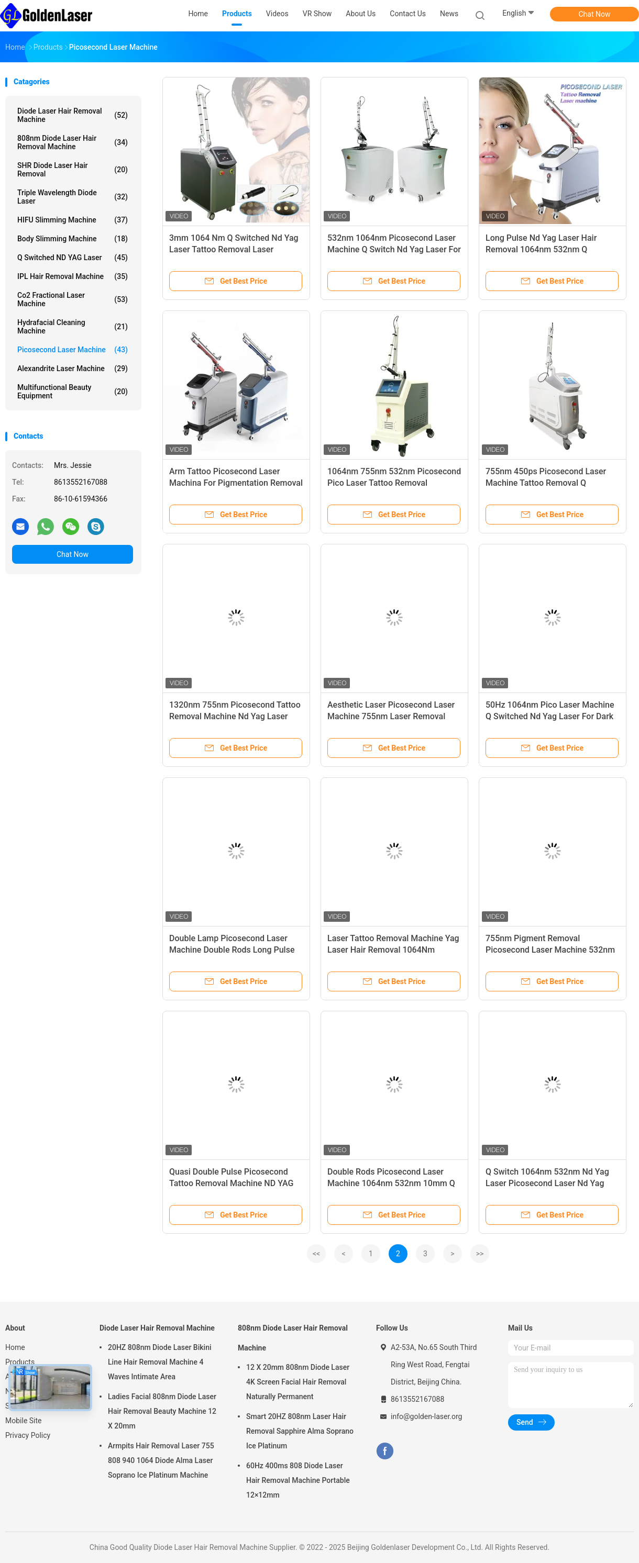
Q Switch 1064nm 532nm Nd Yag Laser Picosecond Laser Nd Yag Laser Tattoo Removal (547, 1183)
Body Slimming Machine (72, 238)
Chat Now (595, 14)
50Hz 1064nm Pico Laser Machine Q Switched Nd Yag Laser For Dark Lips (550, 716)
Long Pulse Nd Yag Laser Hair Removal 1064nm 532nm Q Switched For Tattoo (541, 249)
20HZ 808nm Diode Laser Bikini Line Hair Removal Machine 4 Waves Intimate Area (160, 1362)
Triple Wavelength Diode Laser (72, 196)
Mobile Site (23, 1420)
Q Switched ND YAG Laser (72, 257)
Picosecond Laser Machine (72, 349)
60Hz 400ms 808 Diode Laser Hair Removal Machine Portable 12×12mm (298, 1480)
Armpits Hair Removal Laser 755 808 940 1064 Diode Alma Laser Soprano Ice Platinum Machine (161, 1460)
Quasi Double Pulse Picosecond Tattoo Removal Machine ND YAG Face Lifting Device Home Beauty (231, 1183)
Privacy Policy (27, 1435)
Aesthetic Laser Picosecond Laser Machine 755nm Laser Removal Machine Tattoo (391, 716)
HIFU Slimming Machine (72, 220)
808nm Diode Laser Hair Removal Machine (72, 142)
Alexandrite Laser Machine (72, 368)
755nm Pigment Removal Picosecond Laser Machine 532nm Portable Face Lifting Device (550, 949)
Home (15, 1347)
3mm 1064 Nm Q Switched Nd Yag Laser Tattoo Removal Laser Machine (234, 249)
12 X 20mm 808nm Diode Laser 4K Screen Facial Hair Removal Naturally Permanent (297, 1382)
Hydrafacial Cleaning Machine (72, 326)
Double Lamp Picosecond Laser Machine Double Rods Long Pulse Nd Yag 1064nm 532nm (231, 949)
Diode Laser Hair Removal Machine (72, 115)
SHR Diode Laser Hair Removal (72, 169)
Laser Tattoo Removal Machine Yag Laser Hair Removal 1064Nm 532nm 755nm (393, 949)
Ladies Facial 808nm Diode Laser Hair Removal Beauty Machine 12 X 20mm (162, 1411)
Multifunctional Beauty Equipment (72, 391)
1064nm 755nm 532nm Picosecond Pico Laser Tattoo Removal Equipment (394, 482)
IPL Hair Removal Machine (72, 276)
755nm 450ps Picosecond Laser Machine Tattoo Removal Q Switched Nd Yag (546, 482)
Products (20, 1362)
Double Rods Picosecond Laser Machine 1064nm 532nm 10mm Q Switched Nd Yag (391, 1183)
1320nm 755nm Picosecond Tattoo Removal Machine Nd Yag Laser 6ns (235, 716)
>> (480, 1253)
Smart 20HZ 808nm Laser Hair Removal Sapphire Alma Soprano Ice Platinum (300, 1431)
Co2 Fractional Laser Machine (72, 299)
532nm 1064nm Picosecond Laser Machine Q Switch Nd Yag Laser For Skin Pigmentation (394, 249)
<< (316, 1253)
